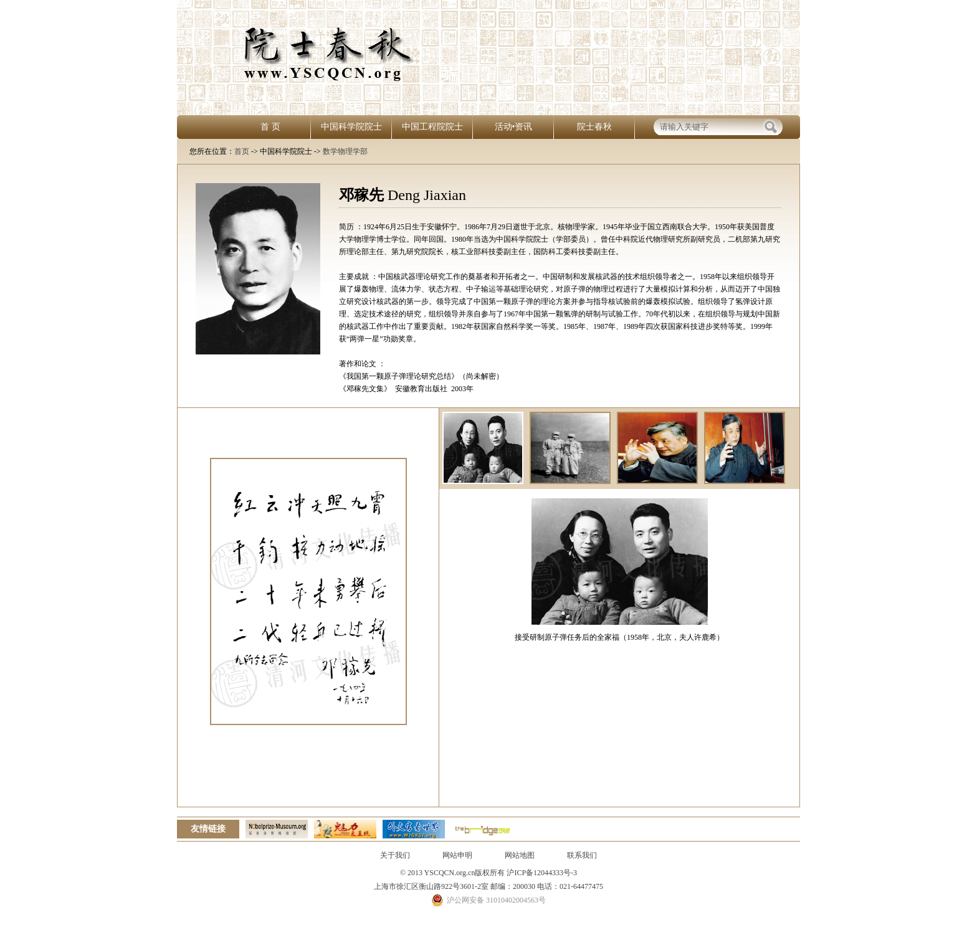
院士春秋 (594, 126)
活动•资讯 (514, 126)
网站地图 (520, 855)
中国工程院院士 (432, 126)
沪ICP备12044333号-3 (541, 872)
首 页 (270, 126)
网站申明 (457, 855)
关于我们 (395, 855)
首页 (241, 151)
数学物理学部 (345, 151)
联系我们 (582, 855)
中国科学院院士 (351, 126)
